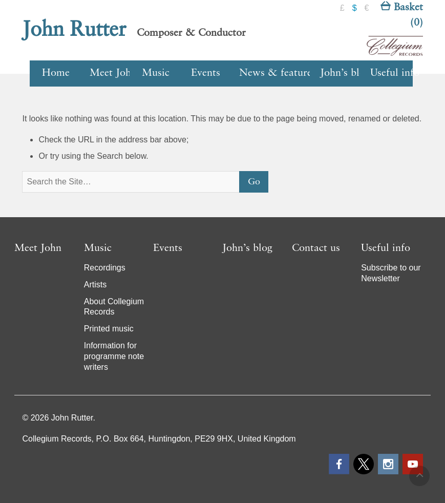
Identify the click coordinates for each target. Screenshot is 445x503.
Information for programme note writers (114, 356)
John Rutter (74, 30)
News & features (276, 73)
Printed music (109, 328)
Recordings (104, 267)
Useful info (391, 73)
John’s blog (341, 73)
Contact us (316, 248)
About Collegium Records (114, 307)
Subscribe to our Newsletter (391, 273)
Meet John (111, 73)
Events (205, 73)
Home (56, 73)
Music (155, 73)
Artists (95, 284)
